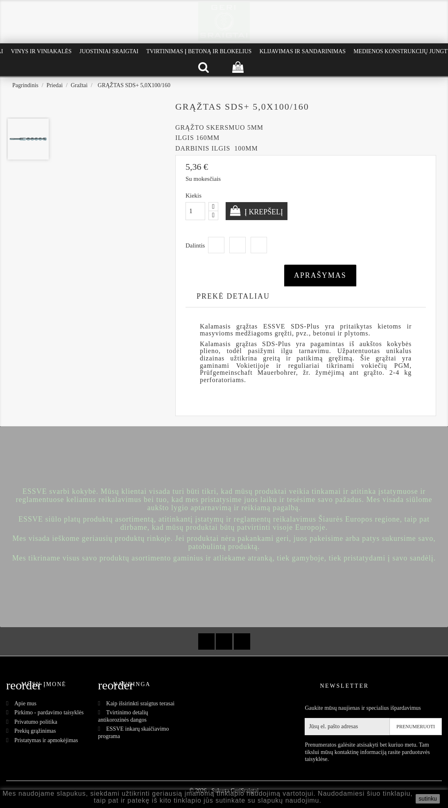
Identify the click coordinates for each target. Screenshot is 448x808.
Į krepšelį (263, 212)
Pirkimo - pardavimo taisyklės (49, 712)
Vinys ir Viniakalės (41, 51)
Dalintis (216, 245)
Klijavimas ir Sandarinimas (302, 51)
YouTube (224, 641)
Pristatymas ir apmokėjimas (46, 740)
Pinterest (259, 245)
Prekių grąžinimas (35, 731)
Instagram (242, 641)
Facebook (206, 641)
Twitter (237, 245)
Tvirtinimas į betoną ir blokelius (198, 51)
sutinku (428, 798)
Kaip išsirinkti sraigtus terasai (140, 703)
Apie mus (25, 703)
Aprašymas (320, 275)
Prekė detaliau (233, 296)
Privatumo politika (35, 722)
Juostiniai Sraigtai (108, 51)
